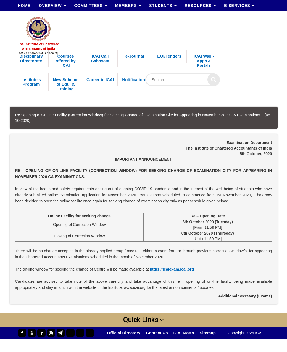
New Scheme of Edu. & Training (65, 84)
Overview (52, 5)
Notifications (134, 79)
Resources (200, 5)
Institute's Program (31, 82)
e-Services (239, 5)
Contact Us (157, 332)
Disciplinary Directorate (31, 58)
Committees (90, 5)
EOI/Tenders (169, 56)
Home (24, 5)
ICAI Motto (183, 332)
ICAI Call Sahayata (100, 58)
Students (162, 5)
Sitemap (208, 332)
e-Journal (134, 56)
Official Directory (123, 332)
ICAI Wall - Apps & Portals (204, 61)
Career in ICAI (100, 79)
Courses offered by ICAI (66, 61)
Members (128, 5)
